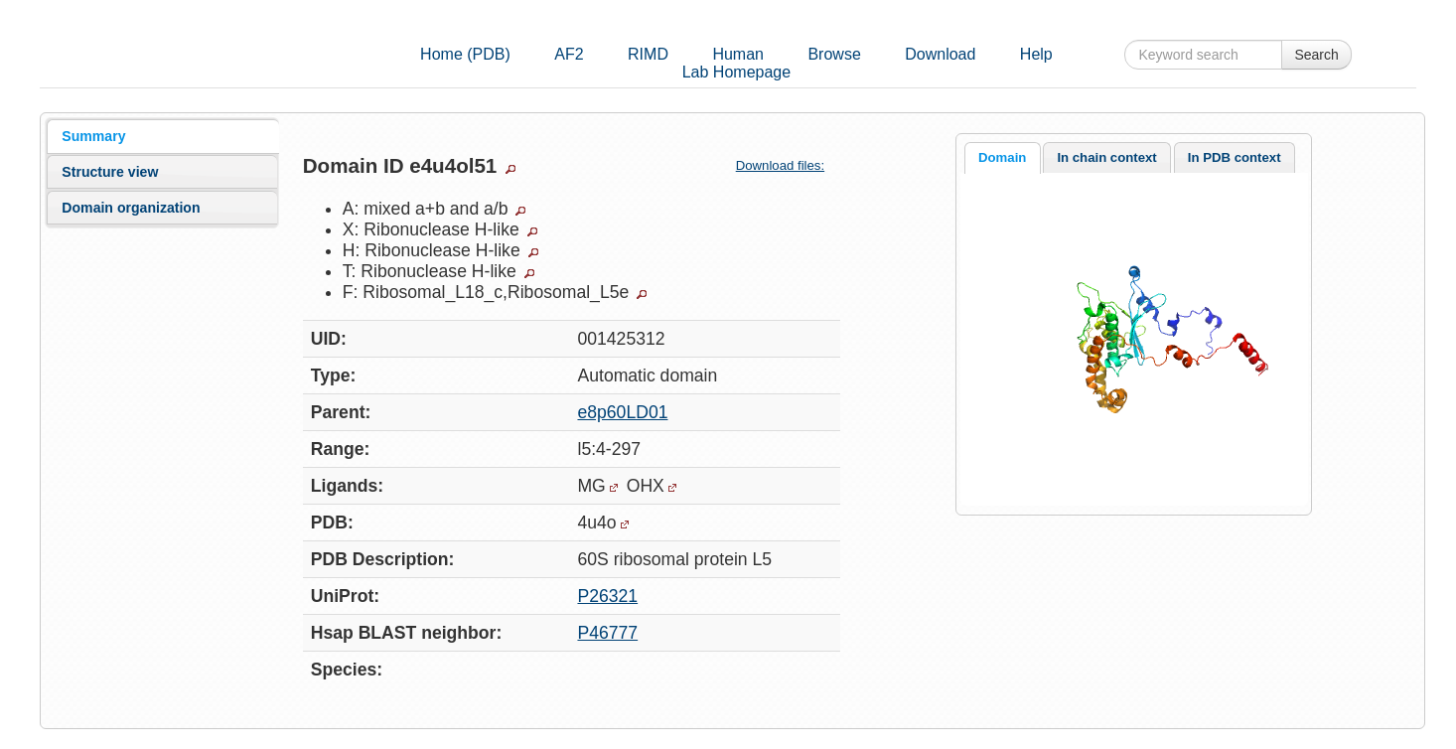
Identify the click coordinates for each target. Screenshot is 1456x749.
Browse (833, 54)
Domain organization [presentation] (131, 208)
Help (1036, 54)
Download (940, 54)
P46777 (607, 633)
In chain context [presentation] (1106, 157)
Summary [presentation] (93, 136)
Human (738, 54)
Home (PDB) (465, 54)
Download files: (788, 165)
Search (1316, 55)
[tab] (162, 136)
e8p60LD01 (622, 412)
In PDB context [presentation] (1234, 157)
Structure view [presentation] (110, 172)
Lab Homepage (736, 72)
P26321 (607, 596)
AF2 (568, 54)
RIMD (648, 54)
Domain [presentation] (1002, 157)
